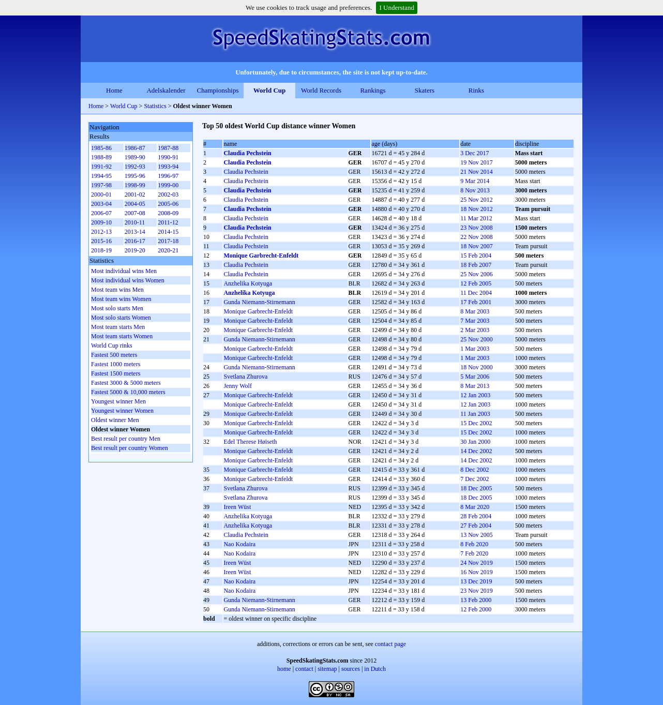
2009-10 (101, 222)
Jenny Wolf (237, 385)
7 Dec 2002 (474, 479)
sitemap (327, 668)
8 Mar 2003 (474, 311)
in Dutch (375, 668)
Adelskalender (165, 90)
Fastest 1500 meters (115, 373)
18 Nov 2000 (476, 367)
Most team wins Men (117, 289)
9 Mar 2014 (474, 181)
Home (114, 90)
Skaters (424, 90)
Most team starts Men (118, 327)
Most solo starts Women (121, 317)
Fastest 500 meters (114, 354)
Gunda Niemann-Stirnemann (259, 302)
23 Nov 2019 (476, 590)
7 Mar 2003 (474, 320)
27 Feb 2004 (475, 525)
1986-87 (135, 148)
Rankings (372, 90)
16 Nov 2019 (476, 572)
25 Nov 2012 (476, 199)
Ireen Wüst (237, 507)
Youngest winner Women (122, 410)
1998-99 (135, 185)
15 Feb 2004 (475, 255)
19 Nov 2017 (476, 162)
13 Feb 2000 (475, 600)
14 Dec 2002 (476, 451)
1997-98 (101, 185)
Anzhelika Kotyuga (247, 283)
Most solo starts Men (117, 308)
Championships (218, 90)
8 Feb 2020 (474, 544)
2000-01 (101, 194)
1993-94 (168, 166)
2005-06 (168, 203)
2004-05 (135, 203)
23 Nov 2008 (476, 227)
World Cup (269, 90)
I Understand (396, 7)
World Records (321, 90)
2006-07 (101, 213)
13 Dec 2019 (476, 581)
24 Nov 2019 (476, 562)
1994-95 (101, 175)
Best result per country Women (129, 448)
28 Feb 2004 (475, 516)
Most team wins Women (121, 299)
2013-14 (135, 231)
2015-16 (101, 241)
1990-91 (168, 157)
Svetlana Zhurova (245, 376)
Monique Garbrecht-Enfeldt (260, 255)
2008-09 (168, 213)
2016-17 (135, 241)
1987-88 (168, 148)
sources (350, 668)
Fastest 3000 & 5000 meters (126, 382)
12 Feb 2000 (475, 609)
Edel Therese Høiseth (250, 441)
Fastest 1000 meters (115, 364)
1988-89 (101, 157)
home (284, 668)
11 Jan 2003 (475, 413)
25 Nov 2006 (476, 274)
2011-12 (168, 222)
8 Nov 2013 (475, 190)
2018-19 (101, 250)
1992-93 (135, 166)
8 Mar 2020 (474, 507)
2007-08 (135, 213)
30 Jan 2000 (475, 441)
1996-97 (168, 175)
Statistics (155, 106)
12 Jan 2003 (475, 395)
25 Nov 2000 (476, 339)
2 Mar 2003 (474, 330)
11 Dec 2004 (476, 292)
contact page (390, 644)
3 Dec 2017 (474, 153)
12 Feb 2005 (475, 283)
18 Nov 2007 (476, 246)
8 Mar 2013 (474, 385)
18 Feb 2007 (475, 264)
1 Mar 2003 (474, 348)
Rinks (476, 90)
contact (304, 668)
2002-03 (168, 194)
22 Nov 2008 (476, 237)
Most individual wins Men (124, 271)
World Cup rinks (111, 345)
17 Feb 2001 (475, 302)
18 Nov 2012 (476, 209)
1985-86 (101, 148)
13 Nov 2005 (476, 534)
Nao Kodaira (239, 544)
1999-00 (168, 185)
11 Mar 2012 (476, 218)
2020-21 (168, 250)
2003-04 (101, 203)
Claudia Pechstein (247, 153)
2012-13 (101, 231)
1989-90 (135, 157)
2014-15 (168, 231)
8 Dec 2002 (474, 469)
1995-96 (135, 175)
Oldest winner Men (115, 420)
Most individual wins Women (127, 280)
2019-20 (135, 250)
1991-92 (101, 166)
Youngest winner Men (118, 401)
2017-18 (168, 241)
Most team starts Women (122, 336)
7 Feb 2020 (474, 553)
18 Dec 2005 (476, 488)
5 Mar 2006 (474, 376)
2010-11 (135, 222)
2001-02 (135, 194)
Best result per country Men (125, 438)
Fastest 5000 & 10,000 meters (128, 392)
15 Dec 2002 (476, 423)
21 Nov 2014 (476, 171)
